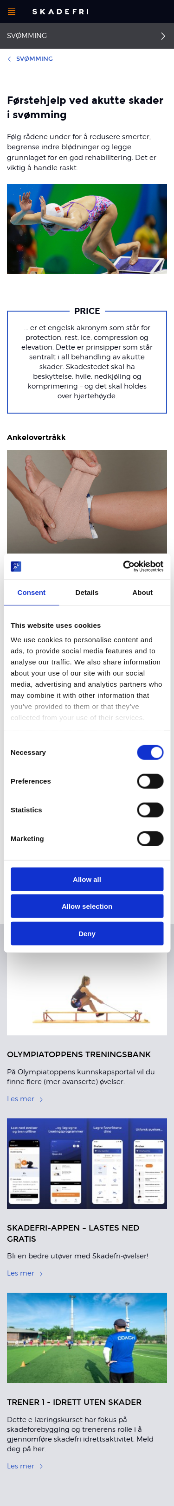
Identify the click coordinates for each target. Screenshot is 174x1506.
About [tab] (142, 592)
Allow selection (87, 906)
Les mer (25, 1099)
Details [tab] (87, 592)
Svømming (27, 36)
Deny (87, 933)
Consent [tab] (31, 592)
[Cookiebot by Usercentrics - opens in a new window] (123, 567)
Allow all (87, 879)
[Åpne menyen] (11, 11)
